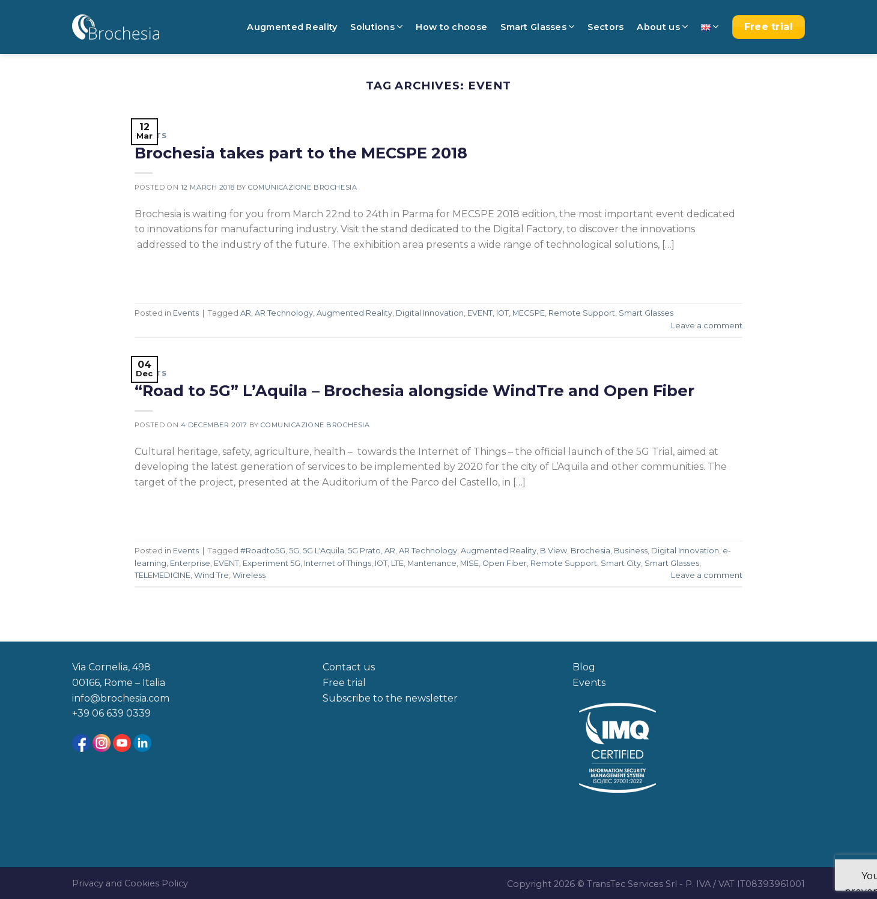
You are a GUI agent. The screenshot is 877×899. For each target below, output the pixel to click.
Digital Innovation (430, 312)
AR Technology (284, 312)
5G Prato (364, 550)
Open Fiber (504, 563)
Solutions (376, 26)
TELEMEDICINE (162, 575)
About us (662, 26)
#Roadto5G (262, 550)
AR (245, 312)
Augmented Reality (292, 27)
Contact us (349, 667)
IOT (502, 312)
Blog (583, 667)
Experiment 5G (271, 563)
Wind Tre (211, 575)
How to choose (451, 27)
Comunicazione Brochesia (302, 187)
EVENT (480, 312)
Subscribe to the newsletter (390, 698)
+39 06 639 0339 (111, 713)
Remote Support (581, 312)
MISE (469, 563)
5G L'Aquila (323, 550)
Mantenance (432, 563)
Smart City (621, 563)
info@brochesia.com (120, 698)
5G (294, 550)
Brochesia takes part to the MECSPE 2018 (301, 152)
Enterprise (190, 563)
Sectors (605, 27)
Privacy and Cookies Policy (130, 883)
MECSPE (528, 312)
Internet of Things (337, 563)
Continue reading (188, 272)
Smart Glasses (537, 26)
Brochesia (590, 550)
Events (150, 135)
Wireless (249, 575)
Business (631, 550)
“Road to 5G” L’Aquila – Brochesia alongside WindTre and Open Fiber (414, 390)
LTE (397, 563)
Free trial (344, 682)
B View (553, 550)
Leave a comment (706, 325)
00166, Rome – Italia (118, 682)
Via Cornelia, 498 (111, 667)
